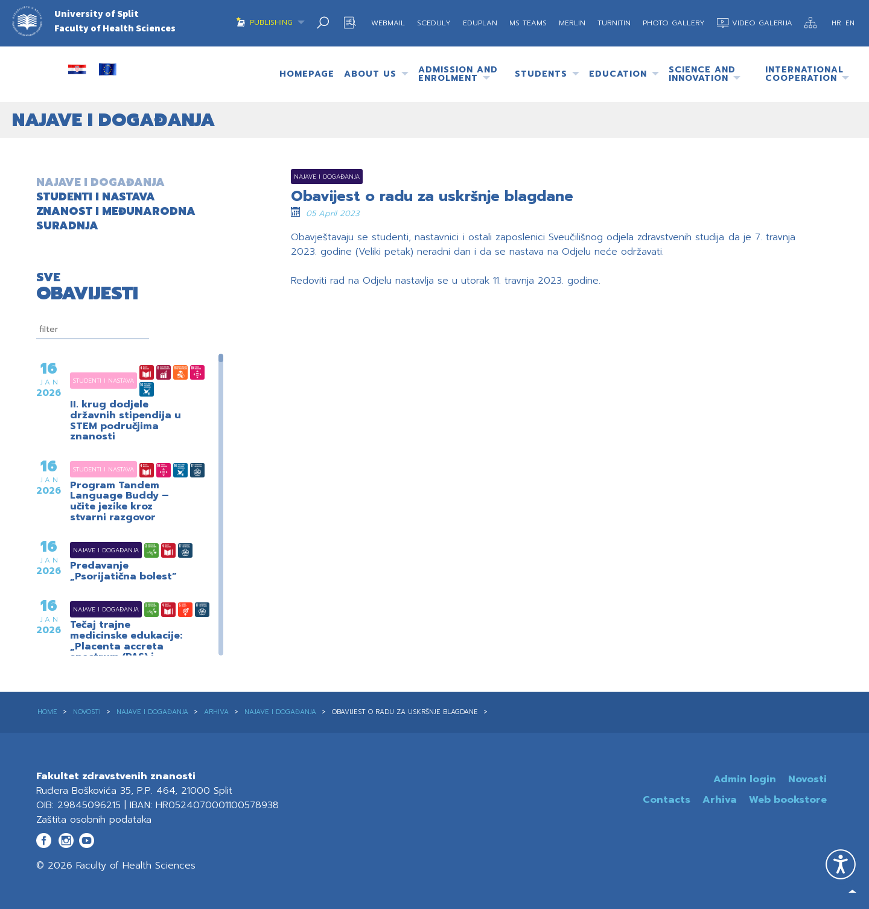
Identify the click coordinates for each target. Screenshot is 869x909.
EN (850, 23)
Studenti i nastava (88, 380)
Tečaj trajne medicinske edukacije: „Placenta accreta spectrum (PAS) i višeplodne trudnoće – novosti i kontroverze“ (129, 652)
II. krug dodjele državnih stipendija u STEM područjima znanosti (125, 421)
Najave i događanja (91, 550)
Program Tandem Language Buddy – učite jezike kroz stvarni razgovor (119, 501)
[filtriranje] (92, 329)
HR (837, 23)
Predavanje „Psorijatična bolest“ (123, 571)
